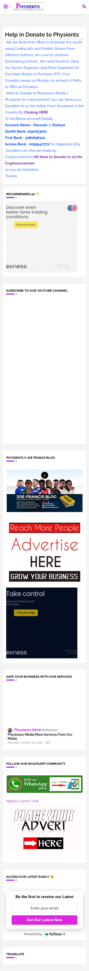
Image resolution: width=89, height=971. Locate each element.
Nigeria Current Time (22, 801)
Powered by (44, 934)
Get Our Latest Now (44, 920)
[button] (84, 6)
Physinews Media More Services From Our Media (40, 736)
